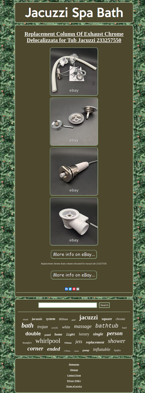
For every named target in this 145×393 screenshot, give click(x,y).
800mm (63, 319)
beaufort (27, 342)
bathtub (106, 326)
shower (116, 340)
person (115, 333)
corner (35, 348)
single (98, 334)
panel (48, 334)
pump (86, 350)
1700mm (67, 351)
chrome (120, 319)
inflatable (101, 349)
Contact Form (74, 375)
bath (28, 325)
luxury (84, 334)
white (66, 327)
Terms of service (74, 386)
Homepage (74, 364)
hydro (117, 350)
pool (74, 320)
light (70, 334)
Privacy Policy (74, 381)
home (58, 334)
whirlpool (47, 340)
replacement (95, 342)
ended (53, 349)
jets (78, 341)
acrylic (55, 327)
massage (83, 326)
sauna (76, 351)
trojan (42, 326)
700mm (68, 342)
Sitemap (74, 370)
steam (25, 319)
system (50, 319)
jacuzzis (37, 319)
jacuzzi (88, 317)
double (33, 333)
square (107, 319)
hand (124, 327)
